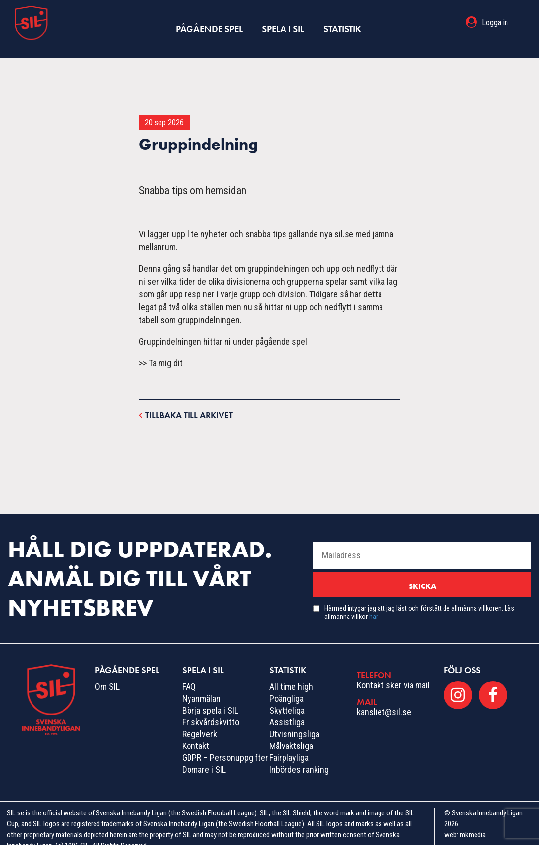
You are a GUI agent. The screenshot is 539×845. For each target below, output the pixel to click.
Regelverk (199, 721)
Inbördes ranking (299, 756)
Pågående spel (210, 22)
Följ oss (462, 657)
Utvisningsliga (294, 721)
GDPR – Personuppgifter (225, 745)
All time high (291, 674)
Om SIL (107, 674)
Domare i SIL (204, 756)
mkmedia (473, 821)
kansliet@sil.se (384, 698)
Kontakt (195, 733)
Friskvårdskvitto (210, 709)
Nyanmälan (201, 686)
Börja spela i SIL (210, 697)
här (373, 604)
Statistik (340, 22)
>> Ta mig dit (161, 350)
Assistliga (287, 709)
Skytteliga (287, 697)
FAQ (189, 674)
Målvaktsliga (291, 733)
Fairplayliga (289, 745)
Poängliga (286, 686)
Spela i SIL (282, 22)
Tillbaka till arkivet (186, 401)
